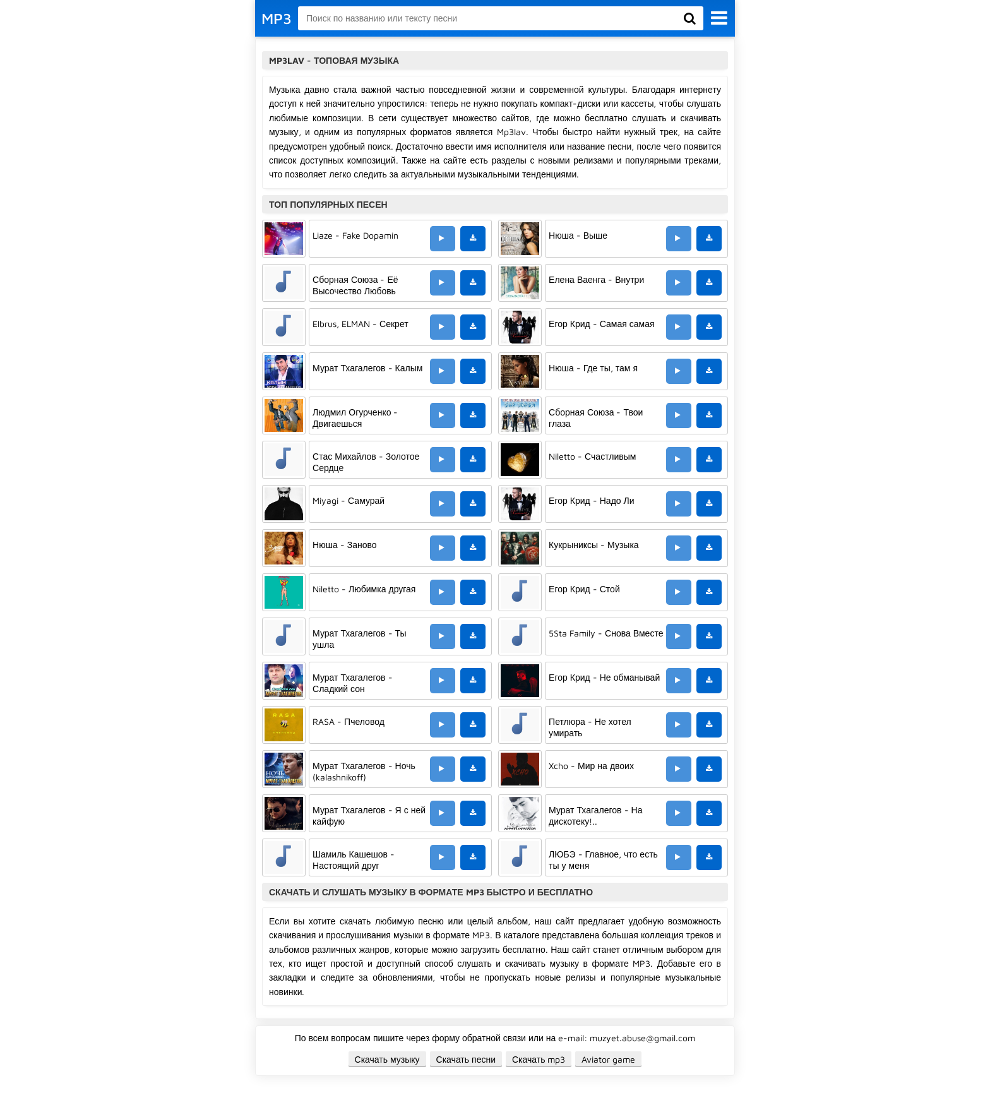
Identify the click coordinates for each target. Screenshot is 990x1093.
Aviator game (608, 1059)
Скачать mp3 (539, 1059)
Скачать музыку (387, 1059)
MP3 (276, 18)
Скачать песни (466, 1059)
